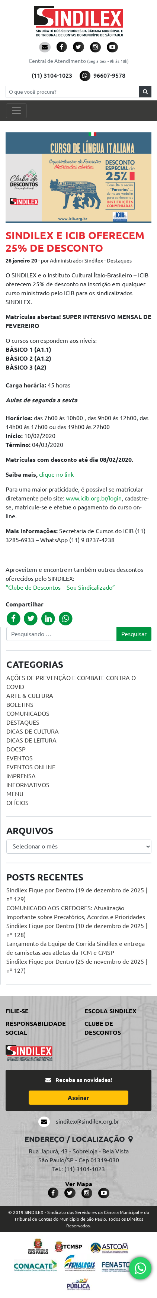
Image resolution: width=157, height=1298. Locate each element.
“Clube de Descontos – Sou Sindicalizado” (60, 587)
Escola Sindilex (110, 1011)
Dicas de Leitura (31, 740)
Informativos (27, 785)
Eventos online (30, 767)
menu (14, 793)
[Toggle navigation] (16, 110)
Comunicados (27, 713)
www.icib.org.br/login (94, 498)
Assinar (78, 1097)
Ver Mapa (78, 1184)
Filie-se (17, 1011)
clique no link (56, 474)
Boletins (19, 704)
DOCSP (16, 749)
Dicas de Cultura (32, 731)
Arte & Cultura (29, 695)
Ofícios (17, 802)
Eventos (19, 758)
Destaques (22, 722)
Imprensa (21, 776)
